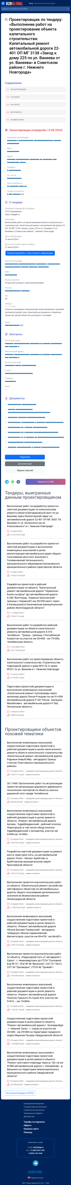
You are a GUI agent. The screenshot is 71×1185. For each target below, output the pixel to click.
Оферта (27, 1125)
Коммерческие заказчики (34, 1104)
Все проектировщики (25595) (20, 1093)
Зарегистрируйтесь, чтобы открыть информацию (30, 253)
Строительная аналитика (34, 1110)
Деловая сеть (29, 1116)
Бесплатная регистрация (45, 3)
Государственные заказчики (35, 1107)
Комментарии (17, 120)
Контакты (15, 105)
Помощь (28, 1132)
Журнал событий (25, 470)
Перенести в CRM (46, 482)
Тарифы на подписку (34, 1122)
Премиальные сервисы (33, 1113)
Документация (25, 464)
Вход (31, 3)
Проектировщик (18, 89)
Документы (16, 112)
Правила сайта (31, 1129)
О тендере (15, 97)
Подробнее (25, 457)
